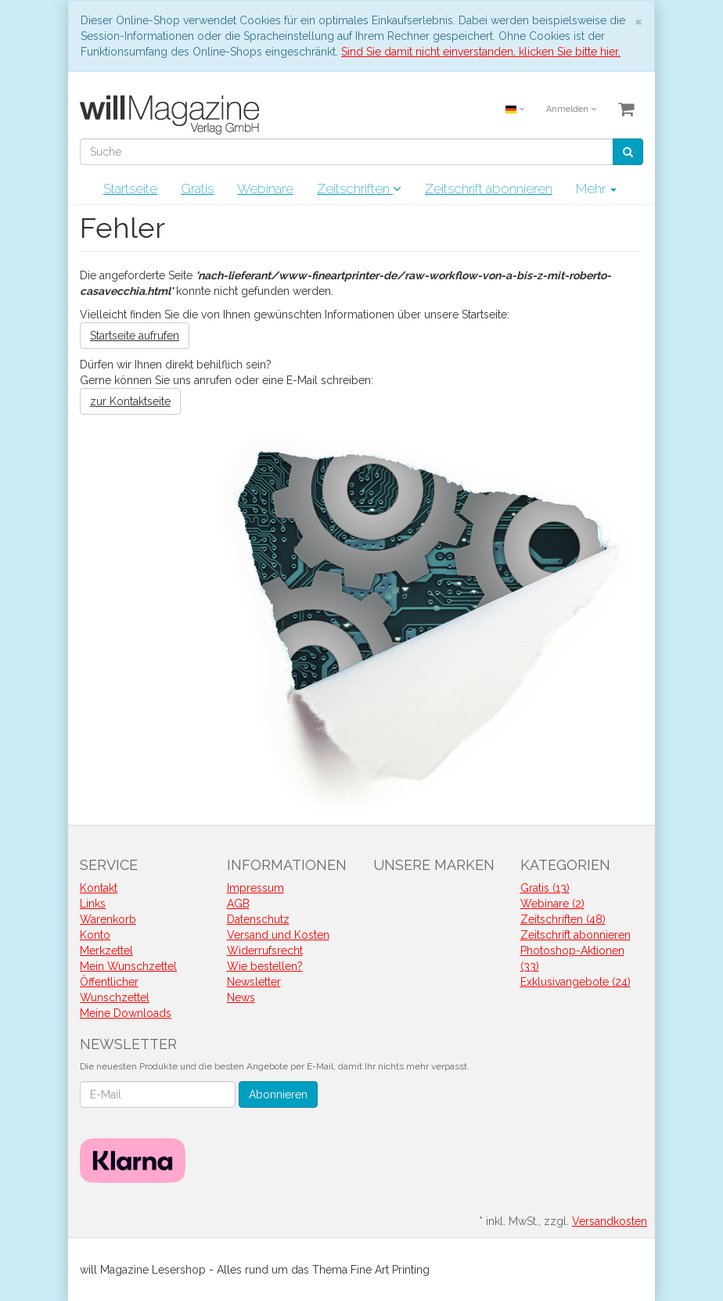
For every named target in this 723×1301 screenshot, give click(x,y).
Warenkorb (108, 919)
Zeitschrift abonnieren (488, 188)
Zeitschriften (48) (563, 919)
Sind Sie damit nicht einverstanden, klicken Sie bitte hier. (480, 51)
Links (93, 903)
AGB (238, 903)
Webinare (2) (552, 903)
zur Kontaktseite (130, 401)
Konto (95, 935)
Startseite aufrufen (134, 335)
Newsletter (254, 982)
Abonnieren (278, 1094)
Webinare (265, 188)
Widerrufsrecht (265, 950)
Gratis (197, 188)
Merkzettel (106, 950)
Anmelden (571, 109)
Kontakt (98, 888)
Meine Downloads (125, 1013)
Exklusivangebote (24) (575, 982)
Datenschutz (258, 919)
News (241, 997)
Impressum (255, 888)
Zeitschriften (359, 188)
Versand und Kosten (278, 935)
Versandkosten (609, 1221)
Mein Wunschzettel (128, 966)
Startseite (130, 188)
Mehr (596, 188)
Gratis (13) (545, 888)
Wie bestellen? (265, 966)
